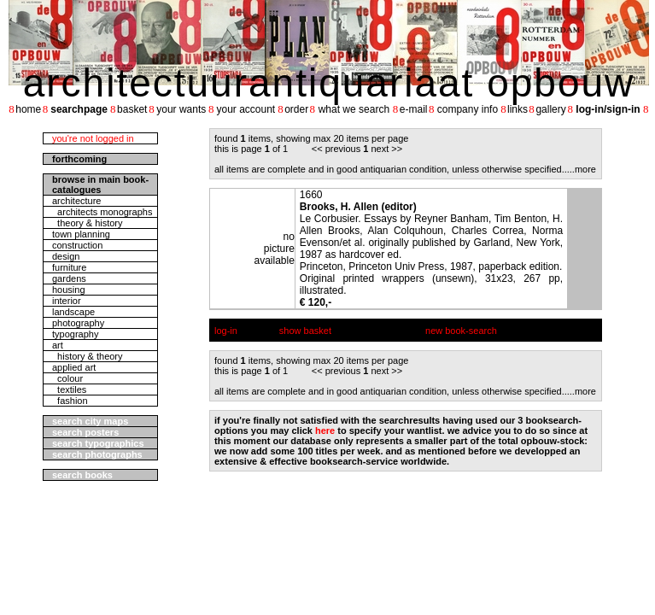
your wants (181, 109)
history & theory (87, 356)
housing (68, 289)
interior (66, 301)
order (296, 109)
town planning (81, 234)
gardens (69, 278)
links (517, 109)
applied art (74, 367)
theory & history (87, 223)
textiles (69, 389)
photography (78, 323)
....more (580, 169)
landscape (73, 312)
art (57, 345)
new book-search (461, 330)
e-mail (414, 109)
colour (67, 378)
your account (245, 109)
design (65, 256)
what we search (354, 109)
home (28, 109)
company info (467, 109)
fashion (70, 400)
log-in (225, 330)
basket (132, 109)
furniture (69, 267)
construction (77, 245)
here (325, 430)
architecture (76, 201)
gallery (550, 109)
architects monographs (102, 212)
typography (75, 334)
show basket (305, 330)
